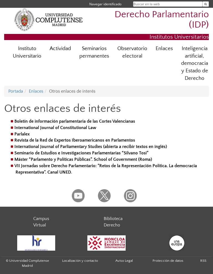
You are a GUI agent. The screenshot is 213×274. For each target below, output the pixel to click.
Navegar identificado (105, 4)
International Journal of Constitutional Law (55, 127)
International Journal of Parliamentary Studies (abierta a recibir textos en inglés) (90, 146)
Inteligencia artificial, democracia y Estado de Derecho (194, 64)
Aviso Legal (124, 261)
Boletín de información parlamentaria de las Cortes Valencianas (74, 121)
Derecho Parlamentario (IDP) (162, 19)
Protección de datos (168, 261)
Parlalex (22, 134)
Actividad (60, 48)
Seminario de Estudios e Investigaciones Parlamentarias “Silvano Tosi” (81, 152)
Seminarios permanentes (94, 52)
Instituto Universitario (27, 52)
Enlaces (164, 48)
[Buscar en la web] (205, 4)
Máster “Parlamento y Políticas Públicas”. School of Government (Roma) (83, 159)
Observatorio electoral (132, 52)
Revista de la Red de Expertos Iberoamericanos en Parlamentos (74, 140)
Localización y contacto (80, 261)
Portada (15, 91)
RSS (203, 261)
